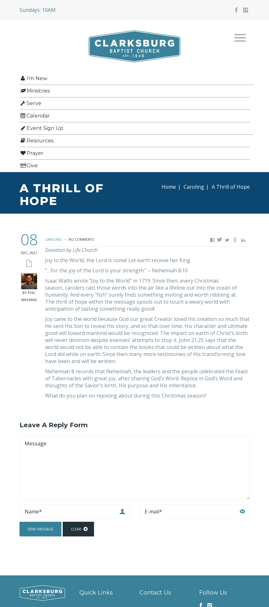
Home (169, 186)
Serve (30, 103)
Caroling (194, 186)
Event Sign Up (41, 128)
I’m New (33, 78)
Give (29, 166)
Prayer (32, 153)
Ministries (35, 91)
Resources (36, 141)
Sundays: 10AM (38, 9)
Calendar (35, 116)
